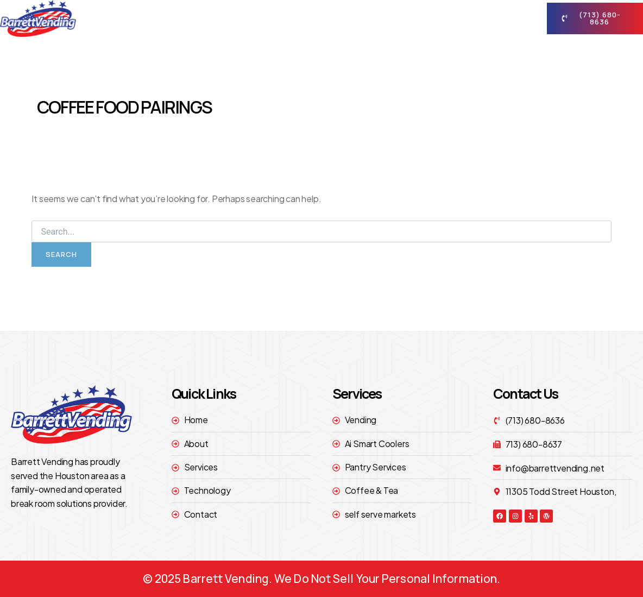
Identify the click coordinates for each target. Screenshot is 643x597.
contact (501, 18)
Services (363, 18)
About (298, 18)
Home (245, 18)
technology (432, 18)
